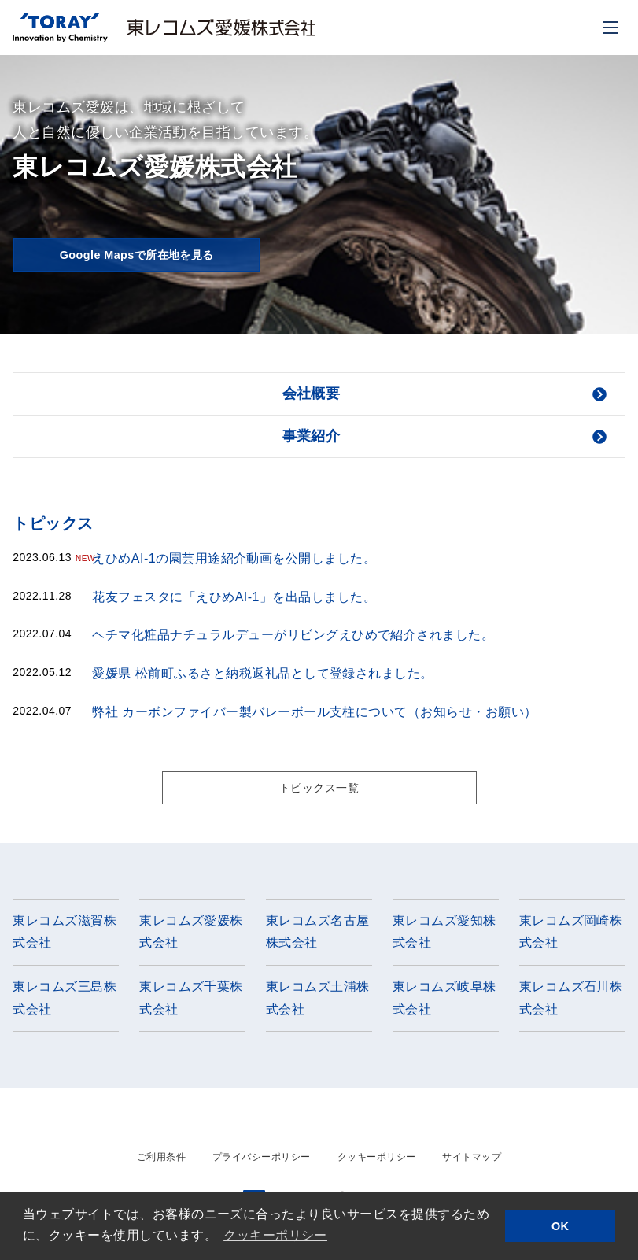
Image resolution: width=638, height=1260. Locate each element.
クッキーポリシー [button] (275, 1235)
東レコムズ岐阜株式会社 (444, 1001)
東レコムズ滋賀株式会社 (64, 935)
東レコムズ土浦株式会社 (318, 1001)
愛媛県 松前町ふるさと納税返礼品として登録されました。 (262, 673)
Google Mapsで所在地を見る (136, 254)
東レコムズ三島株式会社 (64, 1001)
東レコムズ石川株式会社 (571, 1001)
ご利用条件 (161, 1160)
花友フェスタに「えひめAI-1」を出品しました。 (234, 597)
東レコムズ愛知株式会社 (444, 935)
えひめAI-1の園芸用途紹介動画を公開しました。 (234, 558)
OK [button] (560, 1226)
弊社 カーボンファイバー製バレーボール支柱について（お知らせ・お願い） (314, 712)
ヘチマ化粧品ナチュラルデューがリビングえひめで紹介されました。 (293, 634)
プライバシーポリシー (261, 1160)
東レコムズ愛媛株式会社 (191, 935)
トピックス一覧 (319, 789)
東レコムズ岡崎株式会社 (571, 935)
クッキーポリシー (376, 1160)
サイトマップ (471, 1160)
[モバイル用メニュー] (610, 27)
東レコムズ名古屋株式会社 (318, 935)
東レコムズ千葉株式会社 (191, 1001)
